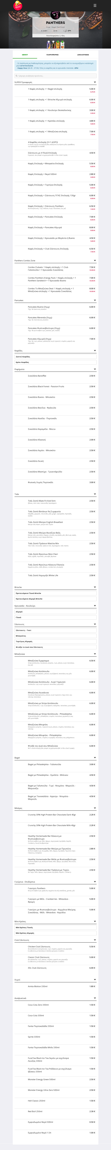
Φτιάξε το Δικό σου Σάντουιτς (29, 647)
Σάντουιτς (19, 624)
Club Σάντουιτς (22, 940)
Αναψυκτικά (20, 998)
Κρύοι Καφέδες (22, 362)
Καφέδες (18, 351)
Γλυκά (18, 617)
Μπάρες (18, 808)
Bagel (17, 758)
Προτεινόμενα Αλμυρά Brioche (29, 599)
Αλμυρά (19, 612)
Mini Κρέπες (20, 921)
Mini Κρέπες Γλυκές (24, 927)
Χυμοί (17, 980)
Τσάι (17, 494)
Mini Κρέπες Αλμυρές (25, 933)
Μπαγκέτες (21, 636)
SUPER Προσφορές (23, 82)
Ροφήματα (19, 369)
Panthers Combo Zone (25, 261)
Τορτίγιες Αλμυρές (24, 641)
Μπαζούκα (20, 654)
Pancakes (19, 300)
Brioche (18, 587)
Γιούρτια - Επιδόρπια (25, 882)
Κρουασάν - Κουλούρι (25, 606)
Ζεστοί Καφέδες (23, 357)
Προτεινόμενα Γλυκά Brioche (28, 593)
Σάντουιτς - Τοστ (23, 630)
